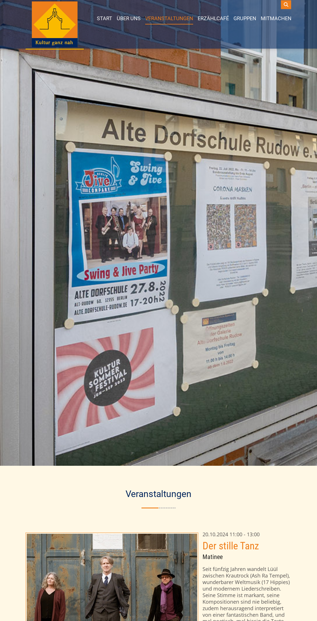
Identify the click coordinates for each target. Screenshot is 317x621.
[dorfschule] (55, 24)
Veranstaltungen (169, 18)
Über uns (129, 18)
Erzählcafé (213, 18)
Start (104, 18)
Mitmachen (276, 18)
